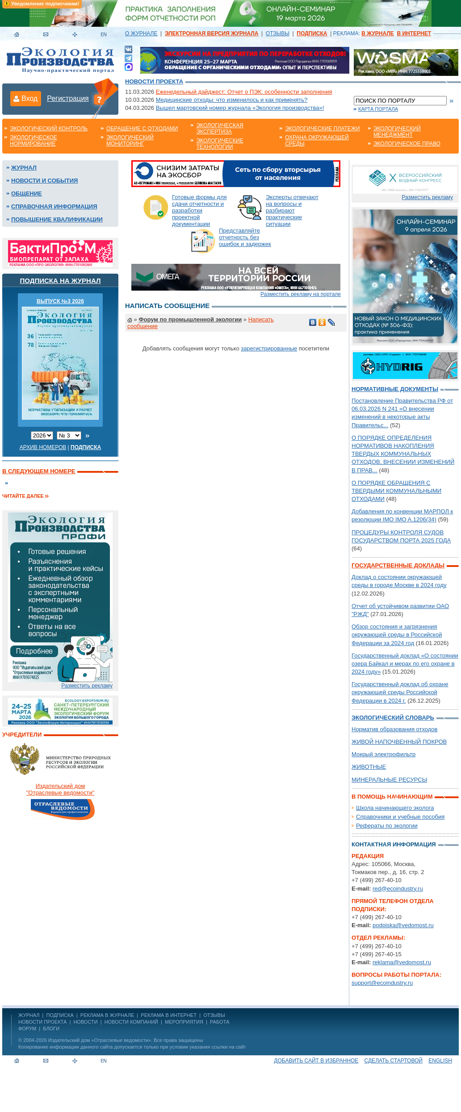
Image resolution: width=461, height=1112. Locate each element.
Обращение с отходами (142, 128)
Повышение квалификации (57, 219)
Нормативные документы (395, 389)
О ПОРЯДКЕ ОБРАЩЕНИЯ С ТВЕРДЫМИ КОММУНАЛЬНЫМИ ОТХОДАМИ (396, 490)
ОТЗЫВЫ (277, 33)
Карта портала (378, 109)
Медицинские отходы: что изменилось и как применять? (232, 99)
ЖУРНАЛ (28, 1015)
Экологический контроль (49, 128)
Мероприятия (184, 1022)
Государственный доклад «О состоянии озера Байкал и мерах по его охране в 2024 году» (405, 663)
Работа (219, 1022)
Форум (27, 1028)
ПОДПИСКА (60, 1015)
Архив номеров (43, 447)
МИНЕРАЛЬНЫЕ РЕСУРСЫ (389, 779)
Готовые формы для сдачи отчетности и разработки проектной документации (199, 210)
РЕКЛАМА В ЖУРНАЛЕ (107, 1015)
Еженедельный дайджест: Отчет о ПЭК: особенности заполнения (244, 91)
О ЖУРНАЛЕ (141, 33)
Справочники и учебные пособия (400, 816)
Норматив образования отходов (395, 729)
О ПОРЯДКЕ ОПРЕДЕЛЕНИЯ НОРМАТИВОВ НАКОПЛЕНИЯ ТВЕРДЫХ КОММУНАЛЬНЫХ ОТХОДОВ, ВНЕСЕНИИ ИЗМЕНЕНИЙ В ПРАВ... (403, 454)
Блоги (51, 1028)
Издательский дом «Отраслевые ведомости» (99, 1040)
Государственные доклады (398, 565)
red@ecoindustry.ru (398, 888)
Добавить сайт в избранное (316, 1061)
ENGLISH (440, 1061)
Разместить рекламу (87, 686)
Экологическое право (406, 144)
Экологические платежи (322, 128)
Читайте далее (23, 496)
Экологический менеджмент (397, 131)
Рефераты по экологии (387, 825)
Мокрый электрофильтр (383, 754)
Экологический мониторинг (130, 140)
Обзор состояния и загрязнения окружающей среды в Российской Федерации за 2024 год (397, 634)
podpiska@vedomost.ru (403, 925)
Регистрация (68, 98)
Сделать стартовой (394, 1061)
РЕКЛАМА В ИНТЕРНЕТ (169, 1015)
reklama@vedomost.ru (402, 962)
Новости (85, 1022)
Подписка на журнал (60, 280)
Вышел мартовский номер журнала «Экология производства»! (240, 107)
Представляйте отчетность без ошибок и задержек (245, 237)
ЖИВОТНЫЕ (369, 766)
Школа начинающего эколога (395, 807)
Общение (26, 193)
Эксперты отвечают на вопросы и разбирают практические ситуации (292, 210)
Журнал (24, 167)
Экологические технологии (219, 143)
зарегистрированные (269, 348)
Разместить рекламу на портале (300, 294)
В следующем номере (38, 471)
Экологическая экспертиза (219, 128)
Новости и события (44, 180)
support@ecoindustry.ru (382, 982)
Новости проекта (154, 81)
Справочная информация (54, 206)
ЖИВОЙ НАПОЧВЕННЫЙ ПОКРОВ (399, 741)
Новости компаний (131, 1022)
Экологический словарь (393, 717)
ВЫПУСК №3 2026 (60, 301)
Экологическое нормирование (33, 140)
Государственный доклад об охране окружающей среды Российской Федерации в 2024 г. (400, 692)
